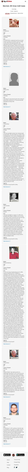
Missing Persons (13, 13)
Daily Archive (20, 13)
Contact (8, 465)
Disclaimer (16, 464)
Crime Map (14, 9)
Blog (8, 467)
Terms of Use (17, 459)
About (8, 459)
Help (8, 462)
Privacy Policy (17, 462)
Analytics (16, 11)
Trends (11, 11)
